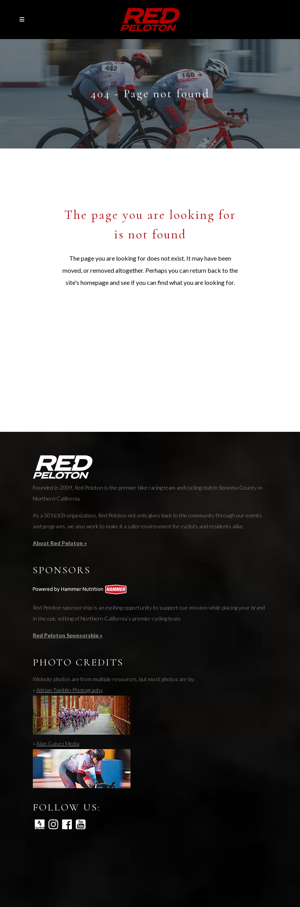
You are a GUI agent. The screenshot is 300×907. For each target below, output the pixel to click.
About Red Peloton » (60, 543)
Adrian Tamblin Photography (69, 690)
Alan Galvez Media (57, 743)
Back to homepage (150, 317)
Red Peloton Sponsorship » (67, 635)
